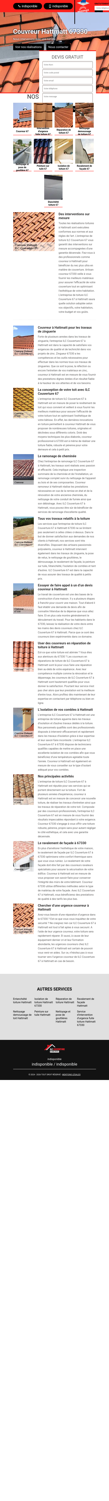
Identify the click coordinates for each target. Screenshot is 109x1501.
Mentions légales (71, 1074)
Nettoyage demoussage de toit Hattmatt (22, 1015)
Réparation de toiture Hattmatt (65, 1000)
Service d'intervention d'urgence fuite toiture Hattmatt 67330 (86, 1018)
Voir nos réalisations (28, 47)
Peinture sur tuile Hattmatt (42, 1013)
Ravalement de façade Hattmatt (85, 1002)
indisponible (27, 6)
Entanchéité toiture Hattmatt (22, 1000)
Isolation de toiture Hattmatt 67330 (43, 1002)
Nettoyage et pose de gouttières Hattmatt (63, 1016)
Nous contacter (58, 47)
